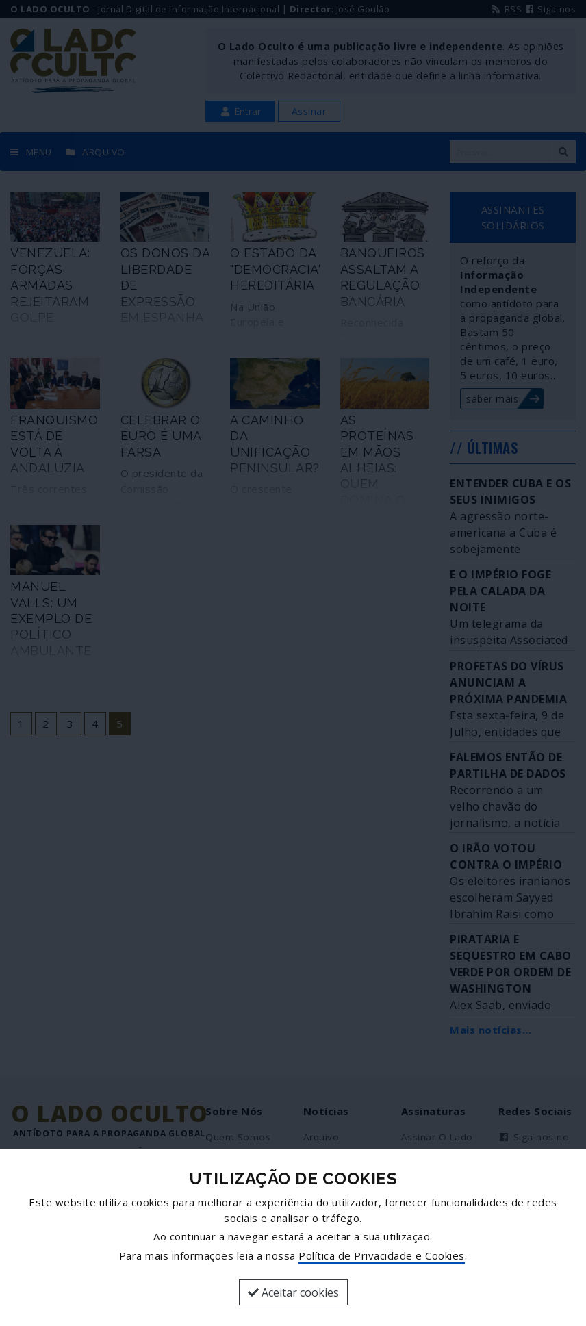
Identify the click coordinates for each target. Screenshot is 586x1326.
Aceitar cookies (293, 1292)
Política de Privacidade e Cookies (381, 1255)
